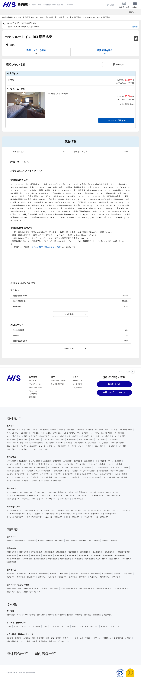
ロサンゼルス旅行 (117, 443)
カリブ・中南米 (34, 626)
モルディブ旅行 (90, 443)
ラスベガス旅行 (12, 446)
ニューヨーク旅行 (45, 446)
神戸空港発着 (72, 555)
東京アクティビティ (86, 588)
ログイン (132, 12)
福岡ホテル (63, 577)
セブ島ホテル (71, 495)
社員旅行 (40, 638)
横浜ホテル (64, 574)
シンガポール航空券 (14, 464)
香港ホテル (83, 492)
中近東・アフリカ (107, 626)
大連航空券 (88, 461)
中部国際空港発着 (123, 552)
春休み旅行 (11, 615)
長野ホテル (85, 574)
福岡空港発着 (27, 559)
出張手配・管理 (29, 638)
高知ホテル (52, 577)
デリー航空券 (27, 467)
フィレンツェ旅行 (58, 436)
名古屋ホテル (107, 574)
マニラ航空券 (28, 464)
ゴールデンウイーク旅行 (26, 615)
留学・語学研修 (12, 641)
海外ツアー (11, 426)
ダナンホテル (59, 495)
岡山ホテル (31, 577)
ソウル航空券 (11, 461)
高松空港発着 (108, 555)
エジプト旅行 (22, 449)
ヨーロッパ (94, 626)
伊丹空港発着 (60, 555)
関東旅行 (49, 540)
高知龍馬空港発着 (13, 559)
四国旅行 (105, 540)
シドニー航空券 (60, 477)
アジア (9, 626)
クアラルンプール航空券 (96, 464)
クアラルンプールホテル (16, 495)
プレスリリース (35, 384)
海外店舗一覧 (19, 654)
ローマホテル (51, 499)
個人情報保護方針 (57, 384)
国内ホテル (11, 570)
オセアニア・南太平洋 (80, 626)
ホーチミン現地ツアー (35, 514)
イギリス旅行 (84, 436)
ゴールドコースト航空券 (91, 477)
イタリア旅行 (11, 436)
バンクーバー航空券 (87, 471)
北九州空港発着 (39, 559)
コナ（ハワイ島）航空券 (70, 467)
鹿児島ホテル (105, 577)
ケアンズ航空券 (73, 477)
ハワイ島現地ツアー (31, 510)
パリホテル (26, 499)
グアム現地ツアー (47, 510)
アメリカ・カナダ (20, 626)
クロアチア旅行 (48, 439)
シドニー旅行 (101, 439)
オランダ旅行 (35, 439)
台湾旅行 (62, 430)
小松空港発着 (23, 555)
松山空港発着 (120, 555)
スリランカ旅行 (107, 433)
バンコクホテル (112, 492)
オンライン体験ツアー (16, 623)
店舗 (110, 5)
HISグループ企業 (35, 388)
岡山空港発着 (96, 555)
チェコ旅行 (60, 439)
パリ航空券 (44, 474)
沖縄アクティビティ (14, 588)
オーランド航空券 (71, 471)
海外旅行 (15, 419)
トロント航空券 (102, 471)
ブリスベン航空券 (108, 477)
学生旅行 (78, 615)
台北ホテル (72, 492)
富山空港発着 (35, 555)
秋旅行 (50, 615)
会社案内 (32, 381)
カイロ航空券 (56, 481)
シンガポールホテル (96, 492)
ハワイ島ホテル (26, 492)
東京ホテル (11, 574)
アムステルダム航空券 (30, 477)
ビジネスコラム (63, 641)
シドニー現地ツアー (108, 514)
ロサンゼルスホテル (114, 495)
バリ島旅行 (35, 433)
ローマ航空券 (56, 474)
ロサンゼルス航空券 (101, 467)
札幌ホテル (33, 574)
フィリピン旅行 (12, 433)
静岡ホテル (75, 574)
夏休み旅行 (41, 615)
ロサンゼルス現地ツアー (16, 517)
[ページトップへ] (132, 371)
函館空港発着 (61, 552)
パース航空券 (122, 477)
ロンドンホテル (38, 499)
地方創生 (52, 641)
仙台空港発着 (97, 552)
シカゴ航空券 (57, 471)
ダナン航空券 (80, 464)
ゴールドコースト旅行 (15, 443)
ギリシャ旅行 (72, 439)
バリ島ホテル (83, 495)
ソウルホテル (51, 492)
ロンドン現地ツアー (73, 517)
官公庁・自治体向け (39, 641)
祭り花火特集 (107, 615)
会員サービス (124, 4)
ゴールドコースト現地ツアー (88, 514)
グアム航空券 (86, 467)
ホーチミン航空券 (54, 464)
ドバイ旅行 (122, 446)
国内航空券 (11, 548)
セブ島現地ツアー (94, 510)
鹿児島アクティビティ (32, 592)
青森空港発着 (73, 552)
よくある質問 (77, 384)
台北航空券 (47, 461)
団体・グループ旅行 (53, 638)
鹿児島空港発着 (101, 559)
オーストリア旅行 (118, 436)
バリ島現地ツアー (62, 510)
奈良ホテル (21, 577)
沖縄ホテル (116, 577)
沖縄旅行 (10, 540)
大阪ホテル (128, 574)
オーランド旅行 (60, 446)
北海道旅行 (31, 540)
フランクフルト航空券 (83, 474)
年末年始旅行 (60, 615)
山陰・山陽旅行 (94, 540)
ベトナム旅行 (46, 433)
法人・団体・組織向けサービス (20, 634)
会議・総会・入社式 (82, 638)
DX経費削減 (118, 638)
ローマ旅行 (23, 436)
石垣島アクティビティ (32, 588)
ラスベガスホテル (13, 499)
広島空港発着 (84, 555)
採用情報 (32, 397)
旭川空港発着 (49, 552)
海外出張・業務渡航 (14, 638)
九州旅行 (114, 540)
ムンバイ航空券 (39, 467)
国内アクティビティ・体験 (18, 585)
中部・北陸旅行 (71, 540)
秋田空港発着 (85, 552)
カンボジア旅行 (69, 433)
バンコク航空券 (100, 461)
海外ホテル (11, 488)
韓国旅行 (53, 430)
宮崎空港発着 (89, 559)
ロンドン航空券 (32, 474)
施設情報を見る (104, 52)
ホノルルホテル (12, 492)
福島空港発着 (109, 552)
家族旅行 (70, 615)
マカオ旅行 (80, 430)
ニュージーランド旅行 (33, 443)
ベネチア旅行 (44, 436)
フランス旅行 (72, 436)
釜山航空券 (23, 461)
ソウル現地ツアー (123, 510)
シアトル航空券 (27, 471)
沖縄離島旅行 (20, 540)
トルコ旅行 (11, 449)
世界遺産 (96, 615)
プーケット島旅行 (125, 430)
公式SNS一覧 (77, 388)
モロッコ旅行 (44, 449)
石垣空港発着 (126, 559)
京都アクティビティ (103, 588)
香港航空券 (57, 461)
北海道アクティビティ (69, 588)
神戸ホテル (11, 577)
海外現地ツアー (13, 507)
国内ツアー (11, 537)
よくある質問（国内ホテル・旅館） (46, 247)
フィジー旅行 (49, 443)
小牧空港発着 (11, 555)
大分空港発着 (64, 559)
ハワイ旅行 (11, 430)
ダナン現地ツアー (52, 514)
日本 (117, 626)
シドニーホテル (63, 499)
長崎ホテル (73, 577)
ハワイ (45, 626)
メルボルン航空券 (13, 481)
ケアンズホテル (77, 499)
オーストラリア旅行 (86, 439)
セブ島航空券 (40, 464)
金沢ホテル (95, 574)
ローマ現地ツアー (102, 517)
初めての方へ (77, 381)
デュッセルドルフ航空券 (103, 474)
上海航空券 (67, 461)
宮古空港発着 (11, 562)
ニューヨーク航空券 (43, 471)
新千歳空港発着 (36, 552)
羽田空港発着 (11, 552)
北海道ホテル (22, 574)
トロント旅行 (98, 446)
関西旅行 (82, 540)
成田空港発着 (23, 552)
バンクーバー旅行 (84, 446)
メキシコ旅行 (110, 446)
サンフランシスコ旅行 (28, 446)
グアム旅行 (21, 430)
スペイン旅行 (23, 439)
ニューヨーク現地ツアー (54, 517)
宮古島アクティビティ (50, 588)
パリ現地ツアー (88, 517)
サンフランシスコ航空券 (120, 467)
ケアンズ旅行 (113, 439)
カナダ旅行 (72, 446)
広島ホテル (42, 577)
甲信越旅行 (59, 540)
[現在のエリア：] (24, 5)
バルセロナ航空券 (120, 474)
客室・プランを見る (36, 52)
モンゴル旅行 (120, 433)
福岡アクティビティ (14, 592)
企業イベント (68, 638)
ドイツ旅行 (95, 436)
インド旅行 (95, 433)
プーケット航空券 (114, 461)
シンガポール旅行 (101, 430)
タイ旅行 (114, 430)
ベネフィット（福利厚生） (102, 638)
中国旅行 (89, 430)
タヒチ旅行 (78, 443)
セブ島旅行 (24, 433)
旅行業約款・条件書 (58, 381)
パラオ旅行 (43, 430)
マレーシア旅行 (83, 433)
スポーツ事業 (25, 641)
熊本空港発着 (77, 559)
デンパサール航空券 (114, 464)
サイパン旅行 (32, 430)
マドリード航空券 (13, 477)
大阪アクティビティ (120, 588)
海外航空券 (11, 457)
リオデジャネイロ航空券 (16, 474)
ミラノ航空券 (68, 474)
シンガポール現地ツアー (16, 514)
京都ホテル (118, 574)
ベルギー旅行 (11, 439)
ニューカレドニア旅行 (64, 443)
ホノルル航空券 (53, 467)
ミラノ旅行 (33, 436)
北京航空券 (78, 461)
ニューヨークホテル (97, 495)
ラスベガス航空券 (13, 471)
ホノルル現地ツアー (14, 510)
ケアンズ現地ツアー (68, 514)
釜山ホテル (62, 492)
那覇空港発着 (114, 559)
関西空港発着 (48, 555)
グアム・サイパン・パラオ (59, 626)
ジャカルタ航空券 (13, 467)
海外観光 (87, 615)
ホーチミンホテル (33, 495)
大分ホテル (94, 577)
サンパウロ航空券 (117, 471)
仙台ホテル (43, 574)
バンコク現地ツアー (78, 510)
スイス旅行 (105, 436)
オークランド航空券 (29, 481)
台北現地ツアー (109, 510)
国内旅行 (15, 529)
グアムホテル (39, 492)
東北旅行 (41, 540)
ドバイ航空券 (44, 481)
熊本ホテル (83, 577)
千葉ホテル (54, 574)
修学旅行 (128, 638)
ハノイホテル (47, 495)
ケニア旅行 (33, 449)
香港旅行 (70, 430)
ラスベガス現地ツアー (35, 517)
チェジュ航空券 (34, 461)
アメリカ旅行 (103, 443)
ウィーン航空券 (46, 477)
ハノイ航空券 (68, 464)
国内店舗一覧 (46, 654)
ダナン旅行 (57, 433)
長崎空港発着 (52, 559)
